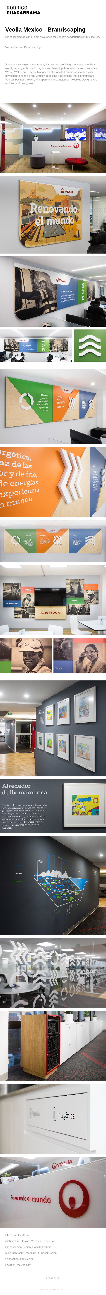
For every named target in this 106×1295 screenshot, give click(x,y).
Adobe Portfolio (59, 1290)
